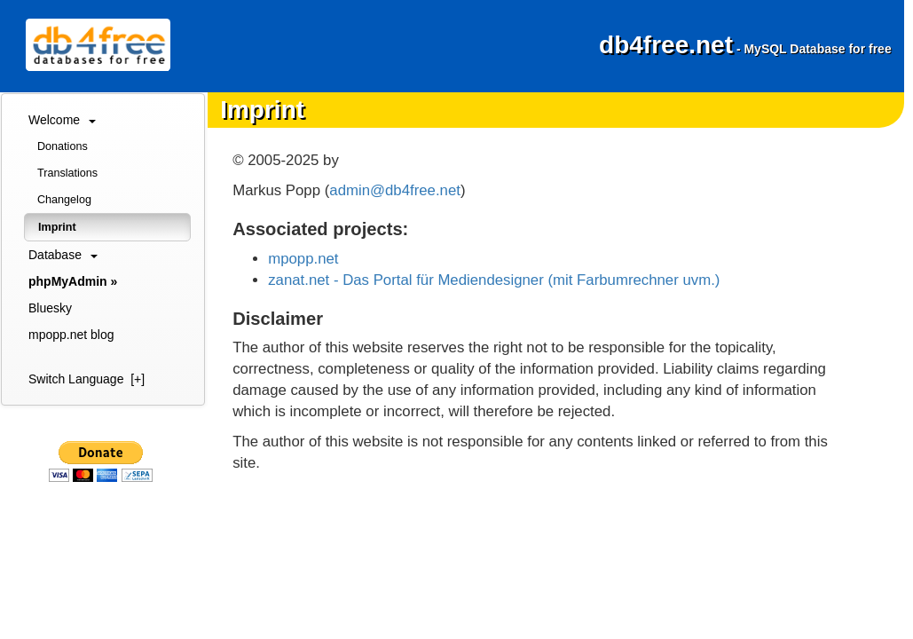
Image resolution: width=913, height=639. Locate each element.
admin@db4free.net (394, 190)
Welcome (62, 120)
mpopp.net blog (71, 334)
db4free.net (745, 45)
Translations (67, 173)
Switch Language (86, 379)
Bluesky (50, 308)
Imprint (57, 227)
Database (63, 255)
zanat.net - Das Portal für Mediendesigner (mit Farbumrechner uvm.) (494, 280)
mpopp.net (303, 258)
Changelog (64, 199)
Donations (62, 146)
